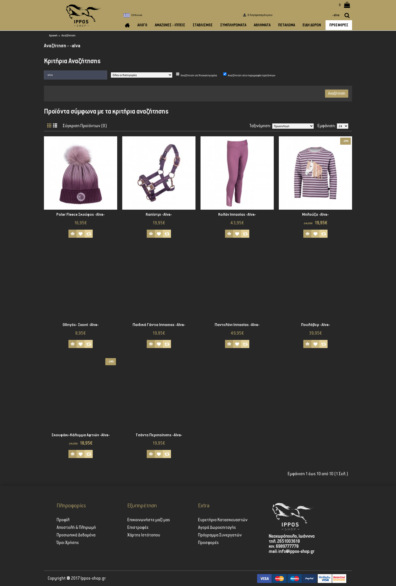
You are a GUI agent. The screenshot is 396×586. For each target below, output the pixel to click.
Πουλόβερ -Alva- (315, 324)
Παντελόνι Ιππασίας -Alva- (237, 324)
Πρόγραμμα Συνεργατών (220, 535)
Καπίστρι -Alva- (159, 214)
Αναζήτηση (68, 35)
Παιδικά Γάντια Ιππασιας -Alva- (159, 324)
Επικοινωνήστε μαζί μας (148, 520)
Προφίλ (63, 520)
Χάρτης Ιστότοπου (143, 535)
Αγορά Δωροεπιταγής (217, 527)
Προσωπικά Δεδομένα (76, 535)
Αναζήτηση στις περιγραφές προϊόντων (251, 75)
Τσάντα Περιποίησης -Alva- (159, 435)
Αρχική (53, 35)
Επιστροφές (137, 527)
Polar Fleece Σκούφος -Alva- (80, 214)
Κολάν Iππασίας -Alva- (237, 214)
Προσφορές (208, 542)
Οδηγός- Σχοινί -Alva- (81, 324)
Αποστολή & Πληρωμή (76, 527)
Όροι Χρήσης (68, 542)
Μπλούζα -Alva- (315, 214)
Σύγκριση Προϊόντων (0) (85, 125)
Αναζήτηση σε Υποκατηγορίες (199, 75)
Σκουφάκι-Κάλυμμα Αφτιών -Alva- (81, 435)
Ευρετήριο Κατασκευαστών (222, 520)
